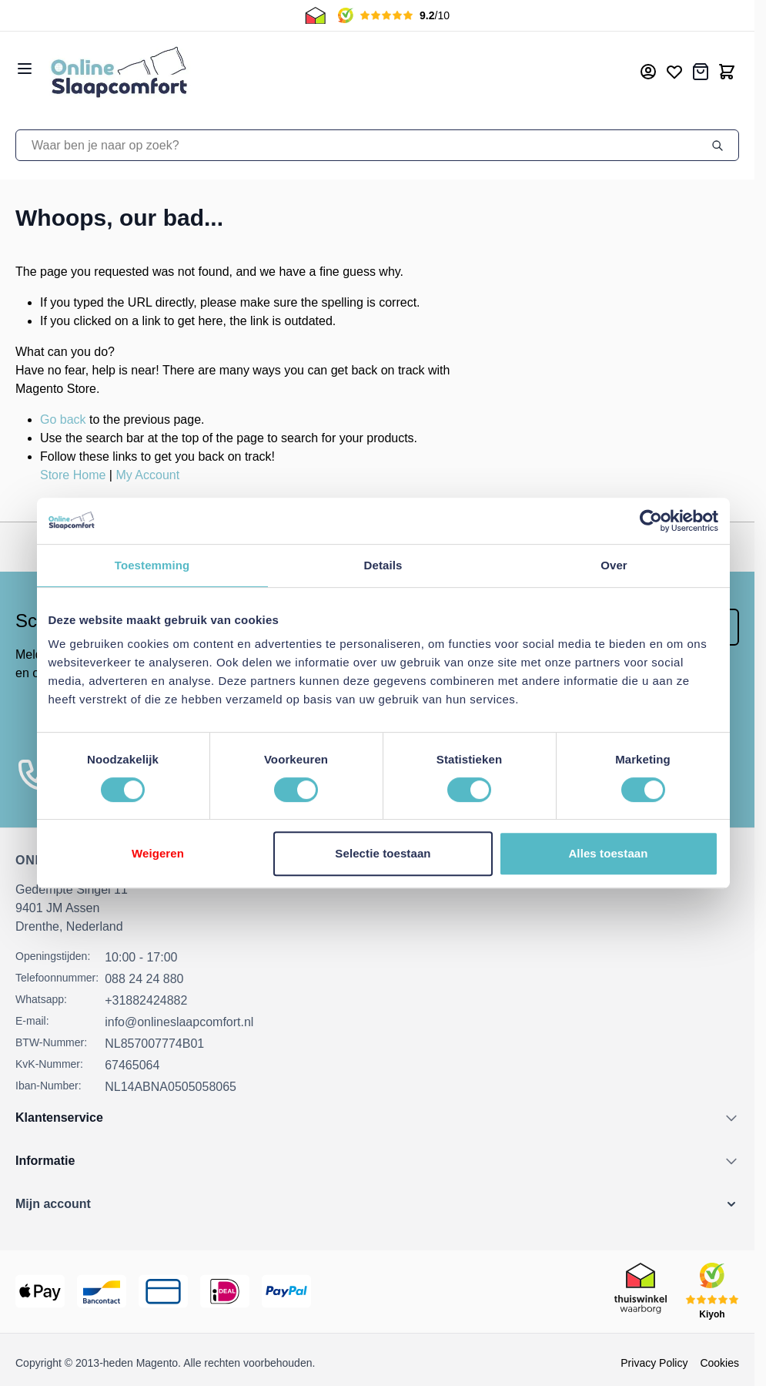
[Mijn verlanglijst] (674, 71)
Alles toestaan (607, 853)
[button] (377, 1204)
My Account (147, 475)
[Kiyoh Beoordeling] (394, 15)
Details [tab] (383, 565)
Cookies (719, 1363)
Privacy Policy (653, 1363)
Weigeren (158, 853)
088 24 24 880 (144, 978)
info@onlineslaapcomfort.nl (179, 1022)
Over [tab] (613, 565)
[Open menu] (24, 68)
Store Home (72, 475)
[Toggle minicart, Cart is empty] (726, 71)
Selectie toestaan (382, 853)
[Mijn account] (648, 71)
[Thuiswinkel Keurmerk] (315, 15)
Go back (63, 419)
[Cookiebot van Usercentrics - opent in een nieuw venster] (651, 520)
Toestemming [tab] (152, 565)
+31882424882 (146, 1000)
